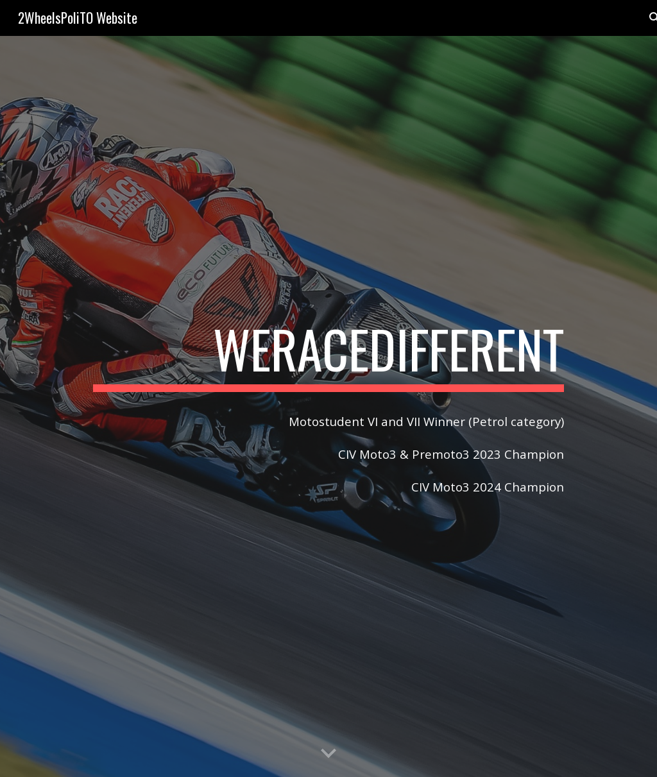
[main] (328, 355)
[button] (328, 754)
